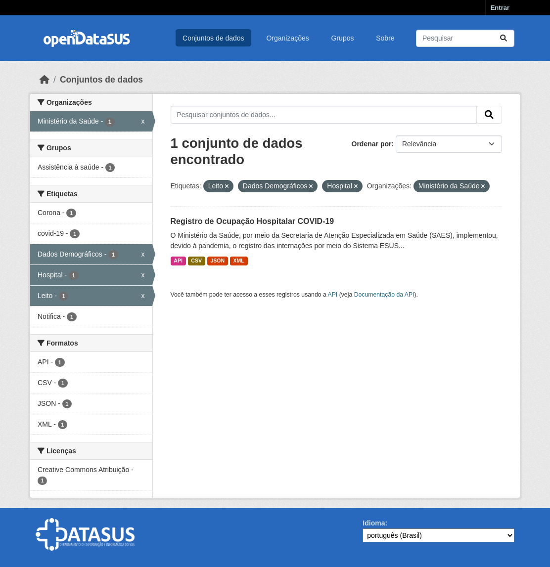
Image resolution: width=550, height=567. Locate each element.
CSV (196, 260)
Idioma (374, 523)
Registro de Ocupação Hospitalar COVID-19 (252, 221)
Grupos (342, 38)
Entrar (500, 7)
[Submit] (503, 38)
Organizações (287, 38)
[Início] (44, 80)
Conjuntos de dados (213, 38)
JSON (217, 260)
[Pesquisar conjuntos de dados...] (465, 38)
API (178, 260)
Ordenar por (372, 144)
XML (238, 260)
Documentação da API (384, 294)
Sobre (385, 38)
